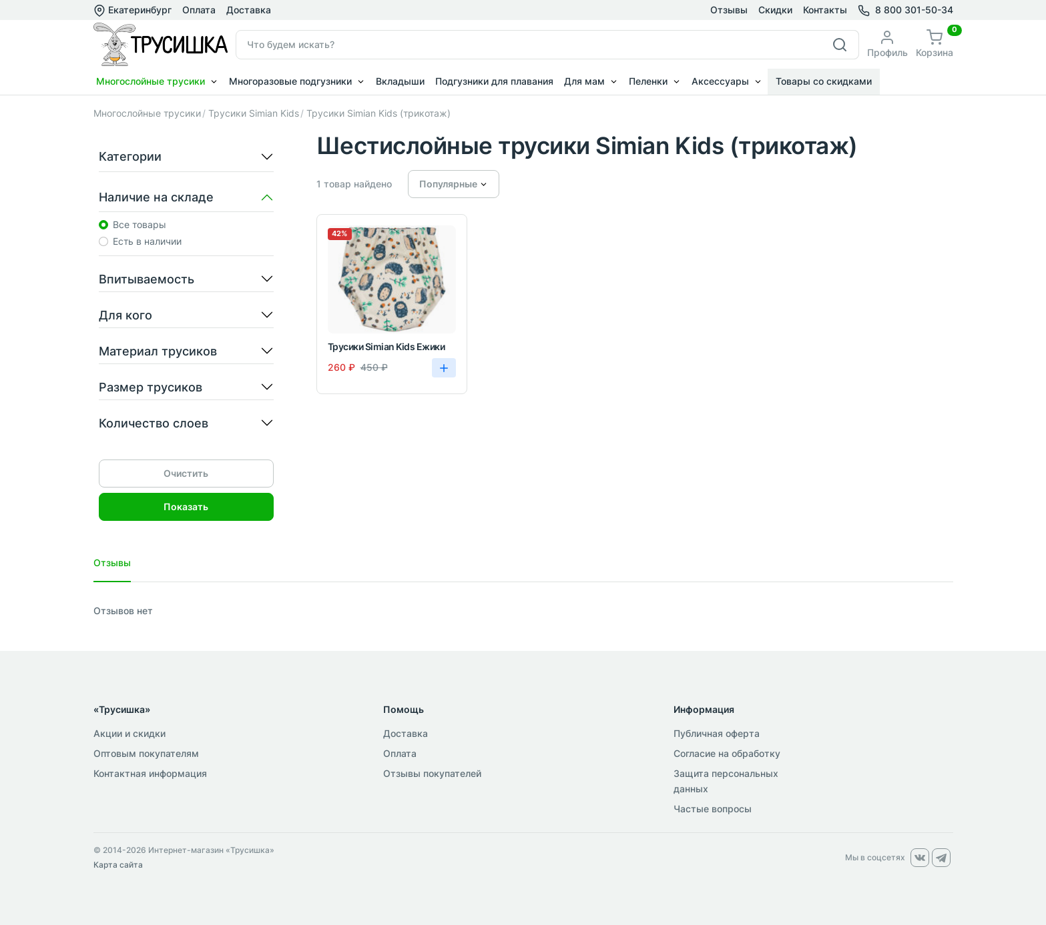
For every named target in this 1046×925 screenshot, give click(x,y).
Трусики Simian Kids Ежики (386, 346)
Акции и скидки (129, 733)
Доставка (248, 9)
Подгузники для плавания (494, 81)
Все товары (139, 224)
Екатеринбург (132, 10)
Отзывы (729, 9)
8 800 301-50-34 (914, 9)
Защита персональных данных (726, 781)
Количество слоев (153, 423)
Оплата (199, 9)
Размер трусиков (150, 387)
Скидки (775, 9)
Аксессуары (720, 81)
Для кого (125, 315)
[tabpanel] (523, 611)
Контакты (825, 9)
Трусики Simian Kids (253, 113)
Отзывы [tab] (112, 562)
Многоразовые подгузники (290, 81)
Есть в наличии (147, 241)
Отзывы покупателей (432, 773)
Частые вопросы (713, 808)
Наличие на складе (156, 197)
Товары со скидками (824, 81)
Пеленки (648, 81)
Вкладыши (400, 81)
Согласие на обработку (727, 753)
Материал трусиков (158, 351)
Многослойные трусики (150, 81)
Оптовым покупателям (146, 753)
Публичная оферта (717, 733)
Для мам (584, 81)
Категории (130, 156)
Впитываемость (146, 279)
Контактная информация (150, 773)
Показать (186, 506)
